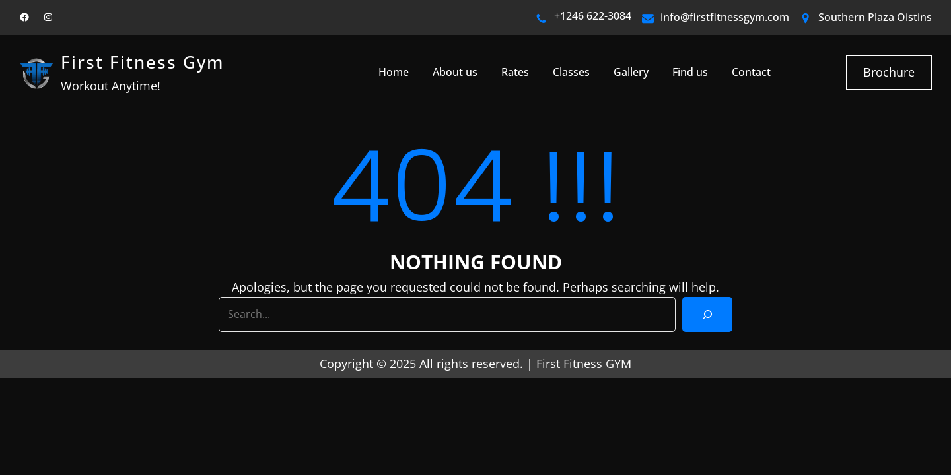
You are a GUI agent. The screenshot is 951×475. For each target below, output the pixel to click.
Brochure (889, 72)
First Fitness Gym (142, 62)
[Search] (707, 314)
